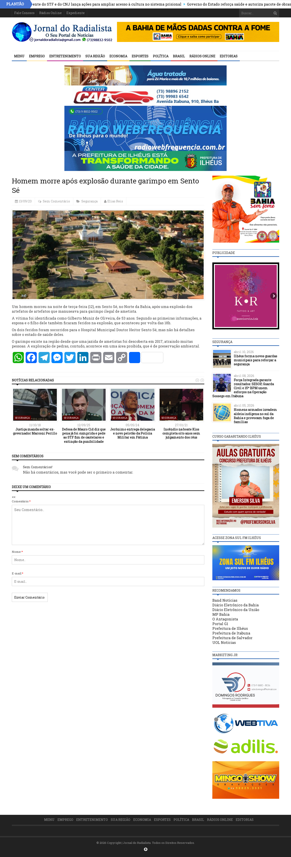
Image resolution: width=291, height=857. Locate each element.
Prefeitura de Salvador (232, 637)
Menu (19, 56)
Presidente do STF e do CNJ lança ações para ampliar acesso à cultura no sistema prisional (104, 4)
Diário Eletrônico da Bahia (235, 605)
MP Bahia (221, 614)
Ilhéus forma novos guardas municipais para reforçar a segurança (255, 360)
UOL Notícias (224, 642)
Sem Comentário (56, 201)
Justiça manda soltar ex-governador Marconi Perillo (35, 431)
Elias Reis (115, 201)
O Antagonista (225, 619)
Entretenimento (65, 56)
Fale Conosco (24, 13)
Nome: (17, 552)
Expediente (75, 13)
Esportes (140, 56)
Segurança (89, 201)
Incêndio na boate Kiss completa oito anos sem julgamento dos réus (181, 433)
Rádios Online (50, 13)
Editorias (229, 56)
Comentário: (21, 501)
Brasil (179, 56)
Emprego (37, 56)
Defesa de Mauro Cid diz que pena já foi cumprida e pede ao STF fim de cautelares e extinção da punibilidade (84, 435)
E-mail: (17, 573)
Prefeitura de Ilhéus (230, 628)
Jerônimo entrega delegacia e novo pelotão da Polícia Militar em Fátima (132, 433)
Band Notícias (224, 600)
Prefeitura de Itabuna (231, 633)
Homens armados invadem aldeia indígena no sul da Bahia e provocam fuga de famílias (255, 416)
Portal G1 (220, 623)
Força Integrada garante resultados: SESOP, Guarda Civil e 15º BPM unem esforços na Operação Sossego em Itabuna (243, 388)
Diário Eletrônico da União (235, 609)
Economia (118, 56)
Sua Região (95, 56)
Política (160, 56)
